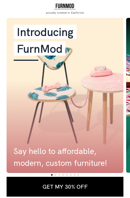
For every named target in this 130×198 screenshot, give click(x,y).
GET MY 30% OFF (65, 186)
